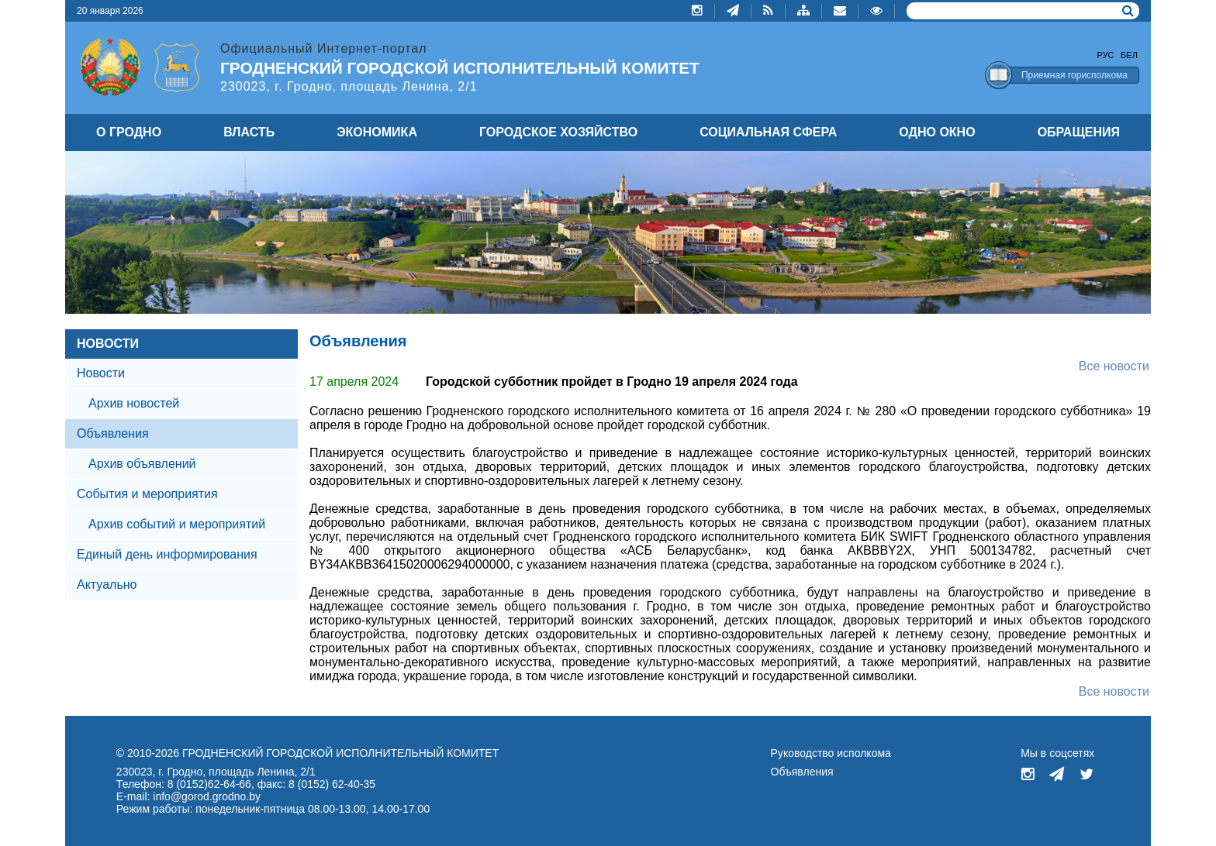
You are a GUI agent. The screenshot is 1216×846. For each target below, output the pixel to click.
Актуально (106, 584)
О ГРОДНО (128, 132)
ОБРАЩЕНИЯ (1079, 132)
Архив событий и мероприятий (176, 524)
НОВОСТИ (108, 343)
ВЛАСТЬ (249, 132)
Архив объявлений (142, 463)
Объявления (802, 771)
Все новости (1114, 366)
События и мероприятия (147, 493)
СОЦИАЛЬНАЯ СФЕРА (768, 132)
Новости (101, 373)
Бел (1129, 55)
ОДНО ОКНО (937, 132)
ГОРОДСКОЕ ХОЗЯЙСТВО (558, 132)
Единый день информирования (167, 554)
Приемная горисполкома (1074, 75)
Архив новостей (133, 403)
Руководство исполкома (831, 753)
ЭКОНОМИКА (377, 132)
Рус (1105, 55)
